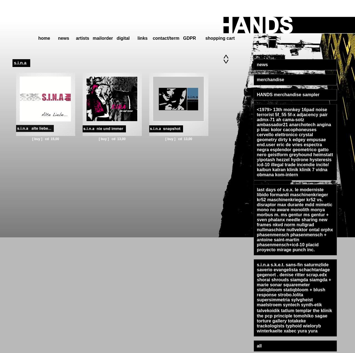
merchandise (270, 79)
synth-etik (311, 304)
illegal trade (283, 164)
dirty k (284, 139)
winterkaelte (269, 331)
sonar (276, 284)
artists (82, 38)
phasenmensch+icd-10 (281, 244)
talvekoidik (268, 310)
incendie (306, 164)
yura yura (308, 331)
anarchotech (302, 124)
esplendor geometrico (293, 149)
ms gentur (291, 214)
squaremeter (296, 284)
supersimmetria (273, 299)
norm (289, 224)
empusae (316, 139)
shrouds (280, 279)
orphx (327, 229)
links (143, 38)
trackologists (271, 326)
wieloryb (312, 326)
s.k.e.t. (278, 264)
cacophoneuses (299, 129)
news (63, 38)
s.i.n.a (263, 264)
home (44, 38)
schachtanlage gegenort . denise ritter (293, 272)
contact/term (166, 38)
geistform (278, 154)
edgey (299, 139)
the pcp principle (274, 316)
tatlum (287, 310)
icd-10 (263, 164)
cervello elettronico (277, 134)
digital (123, 38)
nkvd (278, 224)
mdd (309, 204)
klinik (292, 169)
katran (279, 169)
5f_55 (280, 114)
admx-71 (266, 119)
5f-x (291, 114)
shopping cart (220, 38)
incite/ (322, 164)
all (259, 346)
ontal (314, 229)
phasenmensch (273, 234)
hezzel (283, 159)
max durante (290, 204)
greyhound (300, 154)
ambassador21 (272, 124)
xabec (290, 331)
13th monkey (286, 109)
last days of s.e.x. (275, 189)
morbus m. (268, 214)
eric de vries (289, 144)
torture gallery (272, 321)
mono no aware (273, 209)
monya (318, 209)
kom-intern (286, 174)
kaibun (264, 169)
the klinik (322, 310)
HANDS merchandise (279, 94)
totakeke (297, 321)
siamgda (299, 279)
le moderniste (309, 189)
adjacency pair (312, 114)
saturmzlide (316, 264)
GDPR (189, 38)
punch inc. (304, 249)
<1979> (264, 109)
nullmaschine (271, 229)
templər (304, 310)
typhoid (294, 326)
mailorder (103, 38)
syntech (291, 304)
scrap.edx (316, 274)
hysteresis (320, 159)
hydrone (299, 159)
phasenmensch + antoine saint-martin (291, 237)
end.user (266, 144)
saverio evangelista (277, 269)
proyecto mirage (274, 249)
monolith (300, 209)
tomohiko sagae (310, 316)
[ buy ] (37, 139)
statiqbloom (269, 289)
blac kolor (271, 129)
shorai (263, 279)
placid (312, 244)
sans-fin (294, 264)
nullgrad (305, 224)
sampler (311, 94)
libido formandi (273, 194)
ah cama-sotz (290, 119)
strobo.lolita (290, 294)
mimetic (324, 204)
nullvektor (297, 229)
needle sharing (302, 219)
